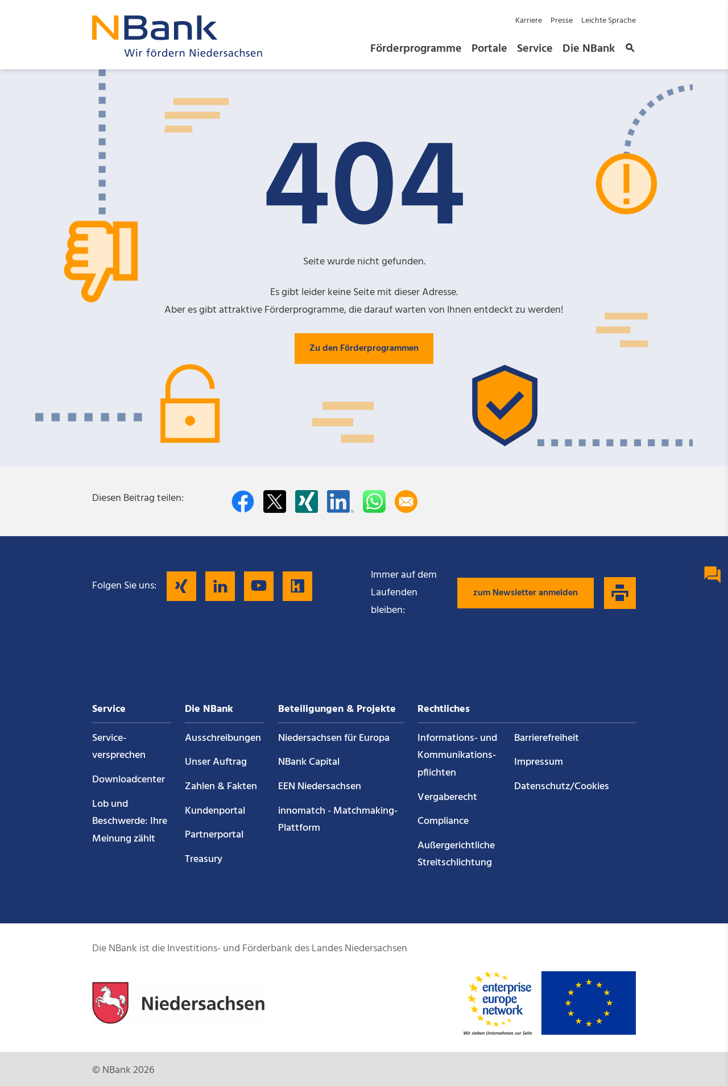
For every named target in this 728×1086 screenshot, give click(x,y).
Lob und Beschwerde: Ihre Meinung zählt (129, 821)
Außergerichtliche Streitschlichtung (456, 855)
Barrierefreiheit (546, 738)
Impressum (538, 762)
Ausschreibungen (223, 738)
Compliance (443, 821)
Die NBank (588, 49)
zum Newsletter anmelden (525, 593)
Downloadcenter (128, 780)
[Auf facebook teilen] (242, 501)
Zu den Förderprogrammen (364, 348)
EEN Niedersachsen (319, 786)
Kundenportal (215, 811)
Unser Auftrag (216, 762)
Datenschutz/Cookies (561, 786)
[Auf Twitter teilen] (274, 501)
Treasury (203, 859)
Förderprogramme (416, 49)
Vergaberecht (447, 797)
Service (535, 49)
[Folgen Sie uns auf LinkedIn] (220, 586)
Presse (562, 20)
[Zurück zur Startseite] (177, 53)
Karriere (528, 20)
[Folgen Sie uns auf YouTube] (259, 586)
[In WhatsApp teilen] (374, 501)
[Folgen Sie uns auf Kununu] (297, 586)
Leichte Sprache (608, 20)
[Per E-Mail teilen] (406, 501)
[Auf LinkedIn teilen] (340, 501)
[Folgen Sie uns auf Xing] (181, 586)
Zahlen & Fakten (221, 786)
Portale (489, 49)
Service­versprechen (119, 747)
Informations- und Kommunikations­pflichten (457, 755)
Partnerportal (214, 835)
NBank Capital (309, 762)
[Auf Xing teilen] (306, 501)
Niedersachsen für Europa (334, 738)
